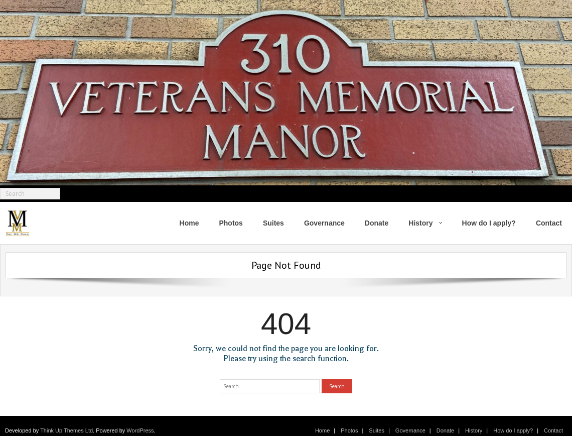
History (473, 430)
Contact (553, 430)
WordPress (140, 430)
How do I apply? (513, 430)
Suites (376, 430)
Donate (445, 430)
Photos (349, 430)
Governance (410, 430)
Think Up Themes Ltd (66, 430)
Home (322, 430)
